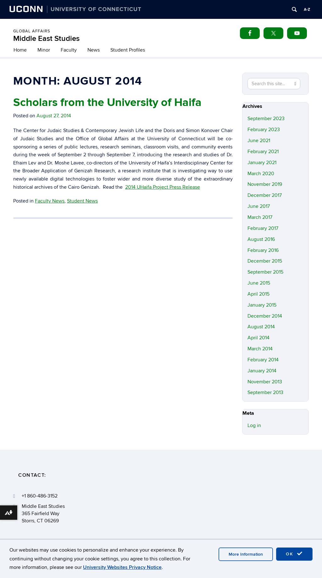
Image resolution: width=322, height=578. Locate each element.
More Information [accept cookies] (246, 554)
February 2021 (263, 151)
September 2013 (265, 392)
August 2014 (261, 327)
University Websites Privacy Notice (122, 567)
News (93, 50)
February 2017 (262, 228)
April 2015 (258, 294)
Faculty (69, 50)
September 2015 (265, 272)
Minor (43, 50)
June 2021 (258, 140)
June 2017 (258, 206)
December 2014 (264, 316)
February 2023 (263, 129)
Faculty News (49, 201)
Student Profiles (127, 50)
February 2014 (263, 360)
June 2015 (258, 283)
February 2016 (263, 250)
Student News (82, 201)
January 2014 (261, 371)
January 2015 (261, 305)
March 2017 (259, 217)
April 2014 (258, 338)
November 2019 (264, 184)
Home (20, 50)
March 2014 (260, 349)
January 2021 (261, 162)
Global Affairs (31, 31)
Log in (254, 425)
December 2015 (264, 261)
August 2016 (261, 239)
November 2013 (264, 382)
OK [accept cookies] (294, 554)
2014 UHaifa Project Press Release (162, 187)
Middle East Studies (46, 38)
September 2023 (266, 118)
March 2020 (260, 173)
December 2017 (264, 195)
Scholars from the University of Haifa (107, 102)
